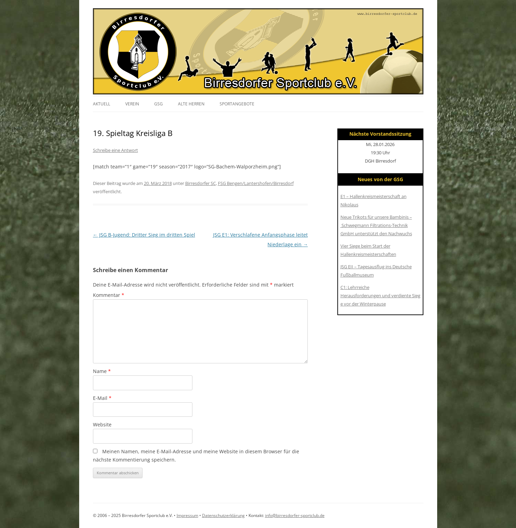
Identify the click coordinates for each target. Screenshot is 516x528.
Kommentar (108, 295)
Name (102, 371)
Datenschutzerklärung (223, 515)
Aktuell (101, 104)
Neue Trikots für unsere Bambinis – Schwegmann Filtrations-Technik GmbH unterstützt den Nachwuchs (376, 225)
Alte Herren (191, 104)
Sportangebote (237, 104)
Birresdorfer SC (200, 183)
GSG (158, 104)
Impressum (187, 515)
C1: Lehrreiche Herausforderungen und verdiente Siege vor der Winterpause (380, 295)
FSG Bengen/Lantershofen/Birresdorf (256, 183)
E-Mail (102, 398)
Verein (132, 104)
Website (102, 424)
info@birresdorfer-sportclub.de (295, 515)
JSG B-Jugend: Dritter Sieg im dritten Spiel (144, 234)
